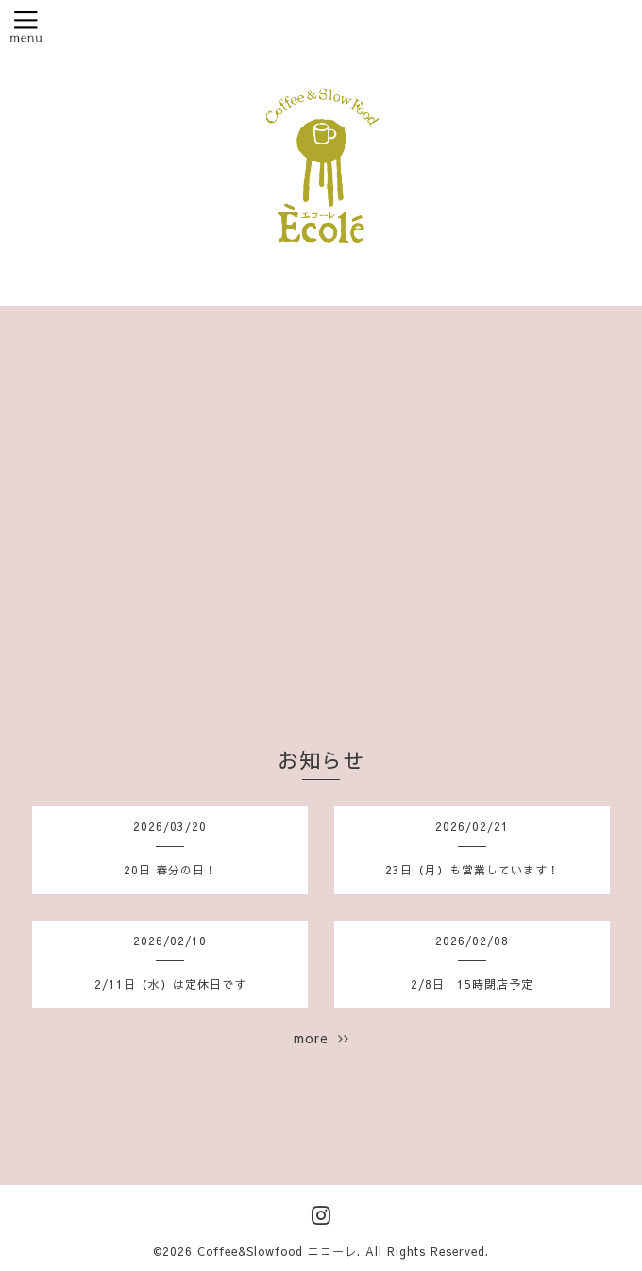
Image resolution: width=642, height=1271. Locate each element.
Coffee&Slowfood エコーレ (277, 1251)
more (321, 1037)
